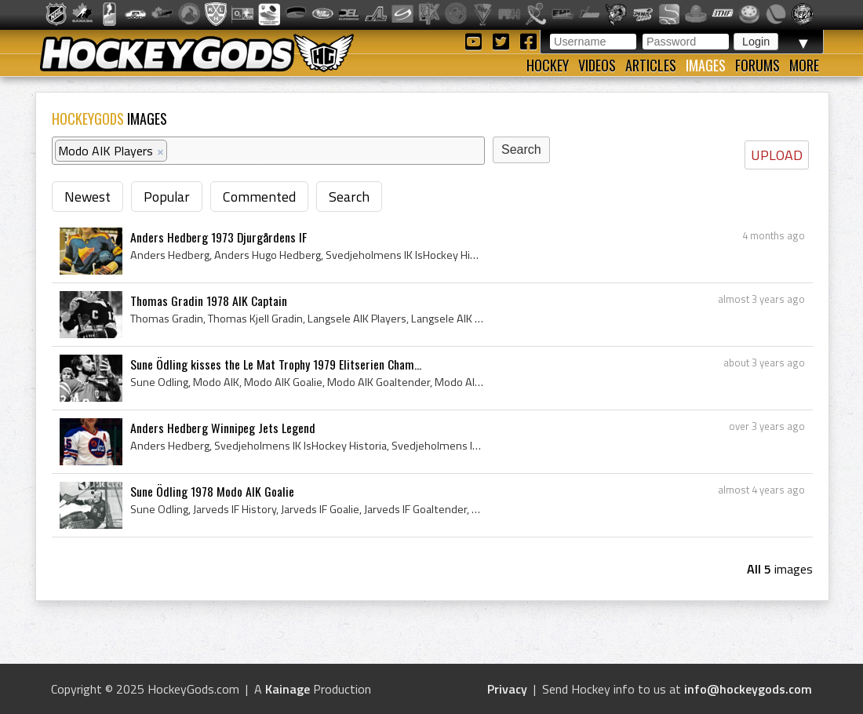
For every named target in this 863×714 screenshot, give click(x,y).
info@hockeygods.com (748, 688)
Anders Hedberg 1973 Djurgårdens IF (218, 237)
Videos (597, 65)
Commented (259, 196)
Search (349, 196)
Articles (650, 65)
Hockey (547, 65)
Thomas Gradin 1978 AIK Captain (208, 300)
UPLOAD (777, 155)
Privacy (507, 688)
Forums (757, 65)
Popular (167, 196)
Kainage (287, 688)
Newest (87, 196)
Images (706, 65)
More (804, 65)
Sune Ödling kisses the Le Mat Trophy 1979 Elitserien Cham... (275, 364)
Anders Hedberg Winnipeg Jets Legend (222, 427)
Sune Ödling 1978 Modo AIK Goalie (212, 491)
